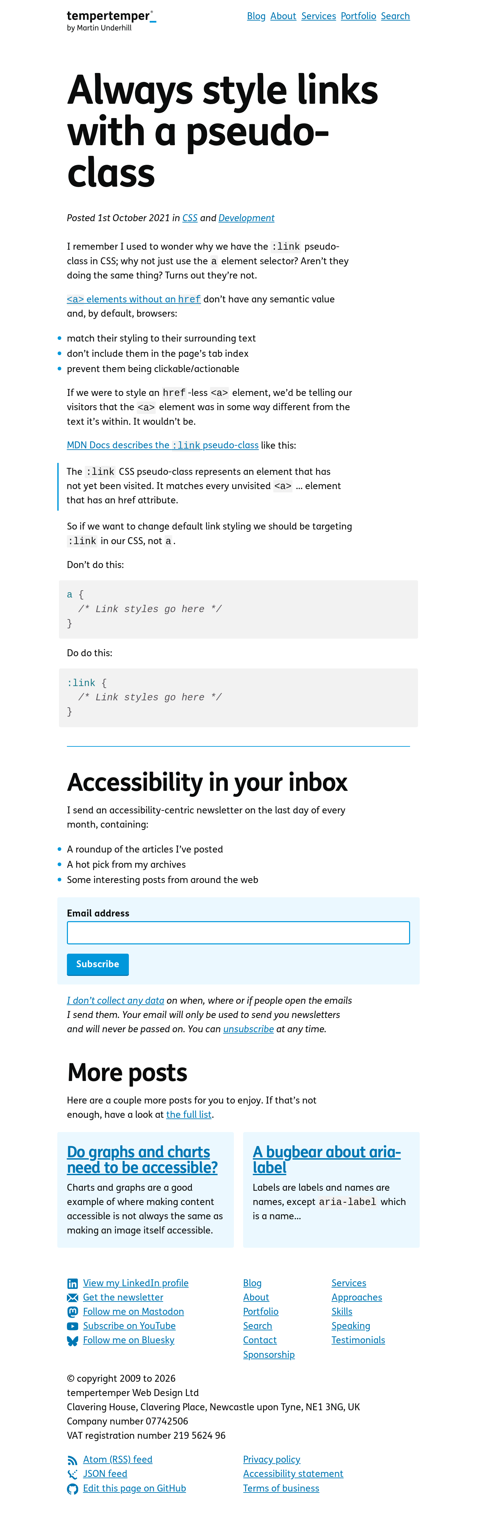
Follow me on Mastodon (125, 1321)
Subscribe (97, 974)
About (283, 17)
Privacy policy (271, 1469)
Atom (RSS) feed (110, 1469)
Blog (256, 17)
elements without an (134, 302)
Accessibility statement (293, 1483)
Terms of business (281, 1498)
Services (318, 17)
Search (395, 17)
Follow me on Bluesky (121, 1350)
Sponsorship (269, 1364)
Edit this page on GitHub (126, 1498)
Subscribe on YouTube (121, 1335)
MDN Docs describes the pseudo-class (162, 451)
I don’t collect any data (115, 1010)
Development (247, 218)
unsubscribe (248, 1039)
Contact (260, 1350)
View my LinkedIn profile (128, 1293)
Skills (342, 1321)
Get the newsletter (115, 1307)
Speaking (351, 1335)
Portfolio (358, 17)
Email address (98, 923)
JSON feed (97, 1484)
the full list (189, 1124)
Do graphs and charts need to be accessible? (142, 1170)
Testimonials (358, 1350)
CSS (190, 218)
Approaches (357, 1307)
